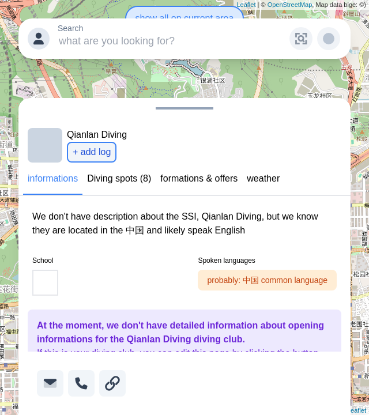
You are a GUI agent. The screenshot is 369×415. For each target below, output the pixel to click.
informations (53, 178)
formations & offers (199, 178)
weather (263, 178)
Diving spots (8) (119, 178)
